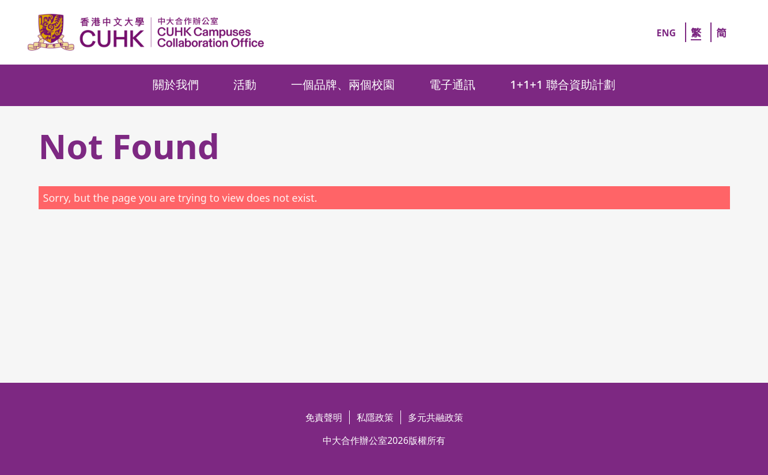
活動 (244, 84)
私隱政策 (375, 417)
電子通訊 (452, 84)
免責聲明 (323, 417)
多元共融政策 (435, 417)
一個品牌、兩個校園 (343, 84)
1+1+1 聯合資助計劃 (562, 84)
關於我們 (176, 84)
